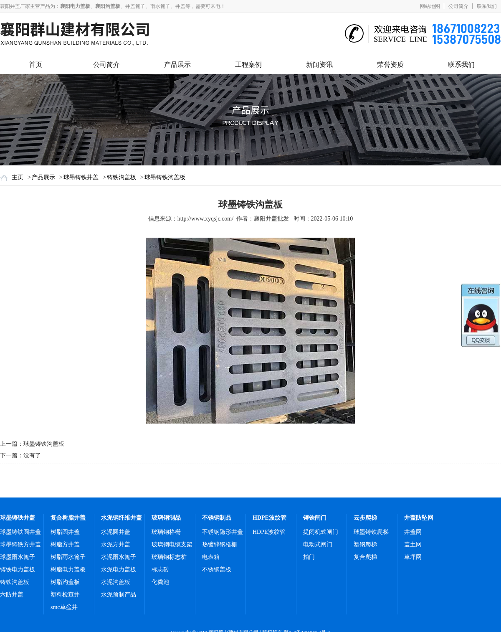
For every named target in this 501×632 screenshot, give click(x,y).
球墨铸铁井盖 (81, 177)
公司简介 (458, 6)
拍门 (309, 557)
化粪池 (160, 582)
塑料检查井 (65, 594)
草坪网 (413, 557)
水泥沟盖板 (115, 582)
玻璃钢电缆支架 (172, 544)
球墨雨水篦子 (17, 557)
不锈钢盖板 (216, 569)
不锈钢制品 (216, 518)
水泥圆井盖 (115, 532)
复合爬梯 (365, 557)
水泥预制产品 (118, 594)
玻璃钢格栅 (166, 532)
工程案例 (248, 64)
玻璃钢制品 (166, 518)
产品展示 (177, 64)
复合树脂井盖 (68, 518)
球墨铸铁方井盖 (20, 544)
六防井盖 (11, 594)
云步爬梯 (365, 518)
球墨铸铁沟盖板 (164, 177)
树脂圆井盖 (65, 532)
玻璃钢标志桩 (169, 557)
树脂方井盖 (65, 544)
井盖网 (413, 532)
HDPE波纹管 (269, 518)
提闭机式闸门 (320, 532)
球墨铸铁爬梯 (371, 532)
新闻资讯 (319, 64)
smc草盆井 (64, 607)
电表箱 (211, 557)
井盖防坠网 (418, 518)
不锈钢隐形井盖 (222, 532)
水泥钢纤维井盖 (121, 518)
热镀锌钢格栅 (219, 544)
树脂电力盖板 (68, 569)
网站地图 (430, 6)
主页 (17, 177)
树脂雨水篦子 (68, 557)
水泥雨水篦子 (118, 557)
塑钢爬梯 (365, 544)
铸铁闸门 (314, 518)
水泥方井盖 (115, 544)
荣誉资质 (390, 64)
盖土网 (413, 544)
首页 (35, 64)
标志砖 (160, 569)
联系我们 (487, 6)
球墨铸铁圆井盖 (20, 532)
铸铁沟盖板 (121, 177)
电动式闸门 (317, 544)
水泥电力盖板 (118, 569)
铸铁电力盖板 (17, 569)
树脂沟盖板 (65, 582)
